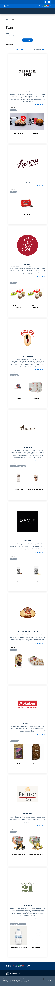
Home (7, 19)
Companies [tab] (17, 50)
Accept (50, 980)
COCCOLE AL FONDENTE (18, 674)
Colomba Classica (18, 134)
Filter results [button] (27, 40)
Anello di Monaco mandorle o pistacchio (18, 307)
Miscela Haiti (36, 765)
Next (46, 389)
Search (8, 33)
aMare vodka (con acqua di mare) (19, 949)
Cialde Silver (36, 399)
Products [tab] (38, 50)
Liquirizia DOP (27, 215)
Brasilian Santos (19, 765)
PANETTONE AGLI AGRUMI (18, 856)
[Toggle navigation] (2, 6)
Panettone (35, 134)
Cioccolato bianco (35, 583)
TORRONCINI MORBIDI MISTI (36, 674)
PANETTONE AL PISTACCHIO (36, 856)
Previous (8, 389)
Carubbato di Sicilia (18, 490)
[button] (40, 6)
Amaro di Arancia (36, 949)
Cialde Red (18, 399)
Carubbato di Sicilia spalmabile (35, 490)
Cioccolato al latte (18, 583)
